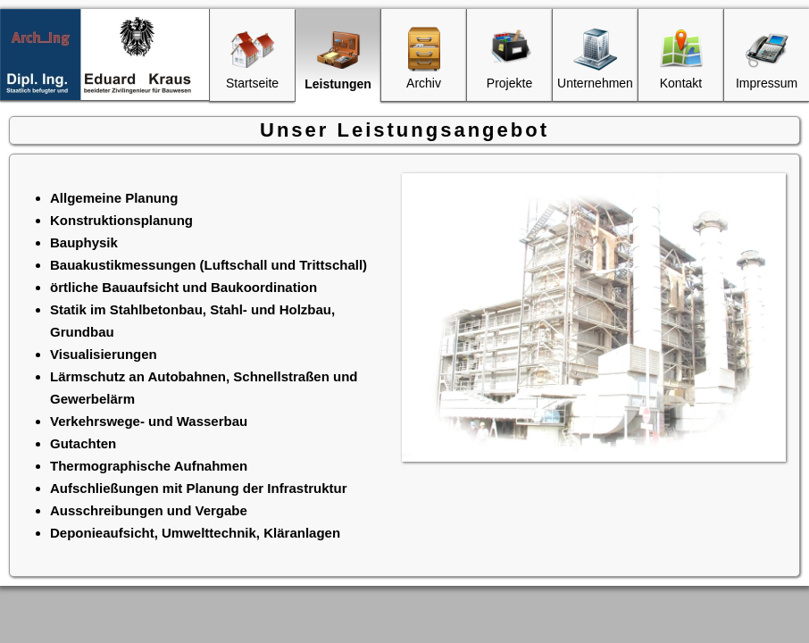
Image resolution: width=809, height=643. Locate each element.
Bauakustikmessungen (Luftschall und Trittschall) (208, 264)
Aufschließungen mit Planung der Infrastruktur (198, 488)
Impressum (766, 58)
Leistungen (337, 59)
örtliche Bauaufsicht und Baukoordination (183, 287)
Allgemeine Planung (114, 197)
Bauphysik (84, 242)
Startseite (252, 58)
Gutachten (83, 443)
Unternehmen (595, 58)
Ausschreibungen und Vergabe (148, 510)
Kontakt (681, 58)
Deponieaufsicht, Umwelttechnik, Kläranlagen (195, 532)
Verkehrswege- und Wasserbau (148, 421)
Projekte (509, 58)
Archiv (424, 58)
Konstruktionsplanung (121, 220)
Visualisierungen (103, 354)
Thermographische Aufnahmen (148, 465)
